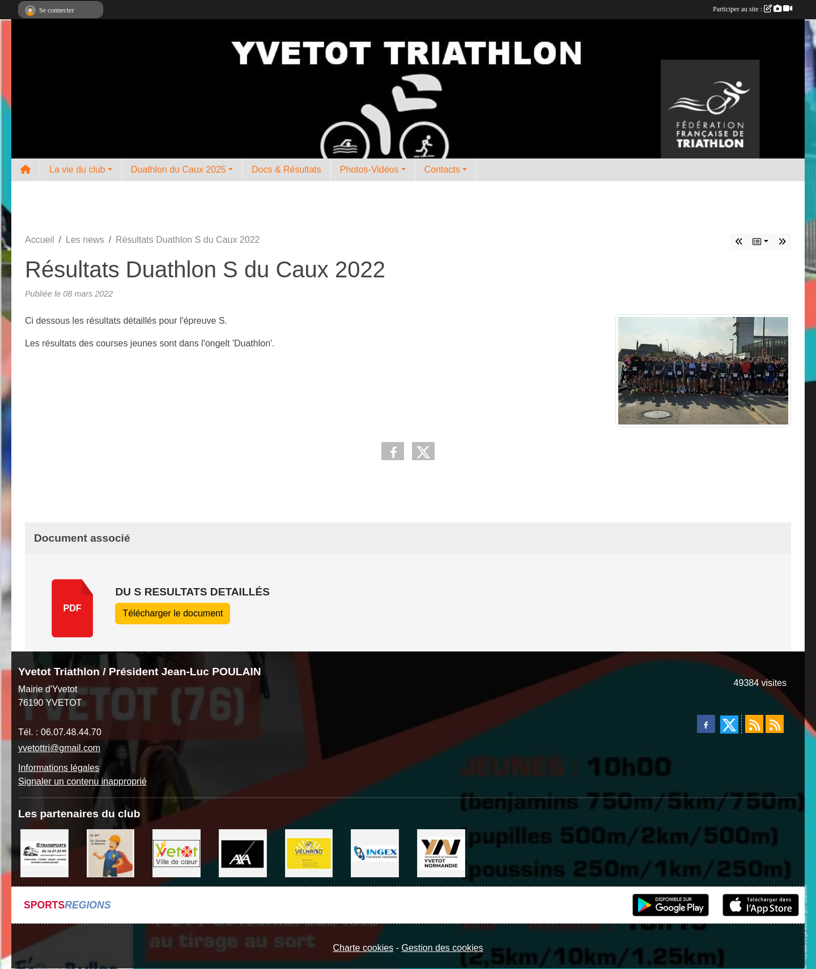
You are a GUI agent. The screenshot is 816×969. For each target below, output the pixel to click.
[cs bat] (111, 852)
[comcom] (441, 852)
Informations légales (58, 768)
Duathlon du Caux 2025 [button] (178, 169)
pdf (72, 608)
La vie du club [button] (77, 169)
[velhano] (309, 852)
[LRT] (44, 852)
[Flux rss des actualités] (754, 724)
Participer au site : (752, 9)
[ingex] (375, 852)
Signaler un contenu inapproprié (82, 781)
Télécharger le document (172, 613)
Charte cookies (363, 948)
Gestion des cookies (442, 948)
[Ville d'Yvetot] (176, 852)
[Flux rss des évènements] (775, 724)
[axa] (243, 852)
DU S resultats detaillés (192, 592)
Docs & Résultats (286, 169)
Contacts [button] (442, 169)
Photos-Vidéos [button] (369, 169)
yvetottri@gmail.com (59, 748)
